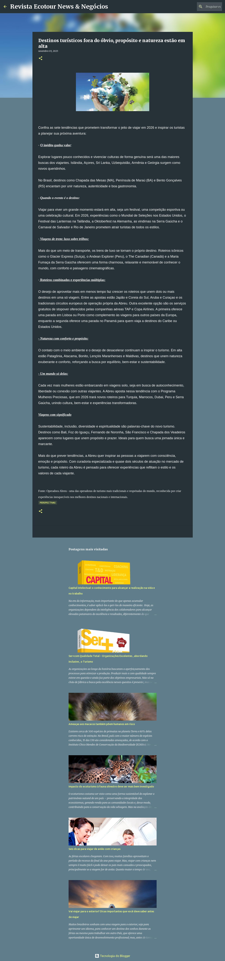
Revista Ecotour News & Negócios (59, 6)
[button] (40, 58)
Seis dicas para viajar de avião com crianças (94, 848)
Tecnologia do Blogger (112, 956)
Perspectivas (48, 502)
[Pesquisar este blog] (203, 6)
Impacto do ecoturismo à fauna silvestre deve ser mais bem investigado (111, 786)
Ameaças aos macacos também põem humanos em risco (102, 724)
